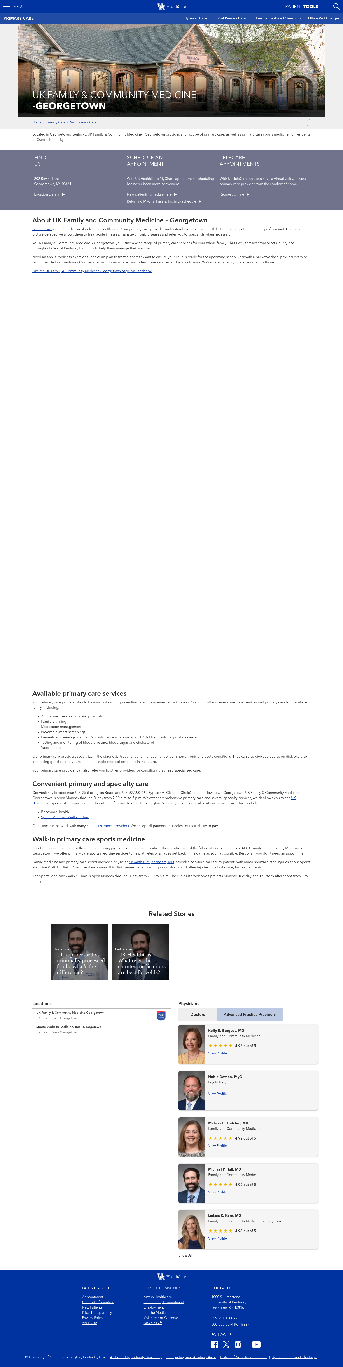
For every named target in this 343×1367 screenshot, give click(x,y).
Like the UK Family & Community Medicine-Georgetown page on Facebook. (92, 271)
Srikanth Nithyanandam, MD (151, 862)
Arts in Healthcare (158, 1297)
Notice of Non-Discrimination (243, 1357)
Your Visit (89, 1323)
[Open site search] (336, 6)
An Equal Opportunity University (136, 1357)
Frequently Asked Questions (278, 18)
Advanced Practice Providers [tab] (250, 1015)
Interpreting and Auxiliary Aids (191, 1357)
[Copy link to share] (308, 122)
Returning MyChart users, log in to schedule (164, 201)
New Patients (92, 1307)
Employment (154, 1307)
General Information (98, 1302)
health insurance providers (108, 826)
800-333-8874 (222, 1324)
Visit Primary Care (231, 18)
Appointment (92, 1297)
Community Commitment (164, 1302)
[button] (13, 6)
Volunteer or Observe (161, 1318)
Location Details (49, 194)
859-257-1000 (222, 1318)
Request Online (234, 194)
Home (37, 122)
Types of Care (196, 18)
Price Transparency (97, 1313)
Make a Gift (153, 1323)
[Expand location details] (102, 1016)
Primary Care (55, 122)
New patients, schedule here (152, 194)
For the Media (155, 1313)
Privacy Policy (92, 1318)
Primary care (42, 229)
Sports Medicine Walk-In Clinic (65, 817)
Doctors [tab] (198, 1015)
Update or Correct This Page (294, 1357)
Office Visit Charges (324, 18)
